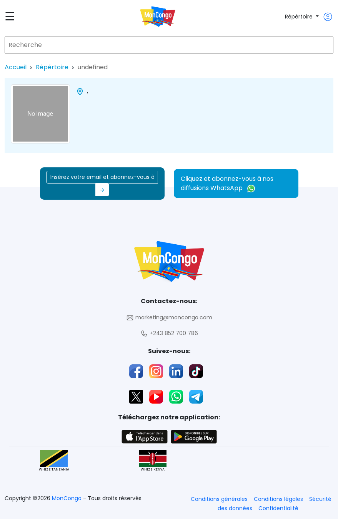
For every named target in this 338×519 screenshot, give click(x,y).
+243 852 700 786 (169, 333)
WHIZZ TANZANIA (54, 461)
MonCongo (67, 498)
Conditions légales (278, 499)
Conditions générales (219, 499)
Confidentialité (278, 508)
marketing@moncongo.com (169, 318)
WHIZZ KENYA (153, 461)
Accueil (16, 67)
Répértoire (299, 16)
